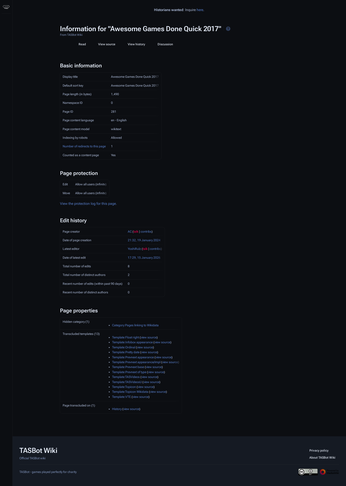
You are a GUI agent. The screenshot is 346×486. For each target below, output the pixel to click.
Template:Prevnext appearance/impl (136, 362)
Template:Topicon (124, 387)
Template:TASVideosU (127, 382)
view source (149, 337)
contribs (146, 231)
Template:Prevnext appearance (133, 357)
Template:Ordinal (123, 347)
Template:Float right (125, 337)
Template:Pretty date (125, 352)
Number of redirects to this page (84, 146)
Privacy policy (319, 450)
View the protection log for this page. (88, 203)
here (200, 10)
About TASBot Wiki (322, 457)
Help (228, 29)
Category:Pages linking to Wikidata (135, 325)
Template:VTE (121, 397)
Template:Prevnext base (128, 367)
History (117, 409)
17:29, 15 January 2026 (144, 257)
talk (136, 231)
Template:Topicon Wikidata (130, 391)
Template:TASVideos (126, 377)
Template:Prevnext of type (129, 372)
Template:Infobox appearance (132, 342)
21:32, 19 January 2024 (144, 240)
